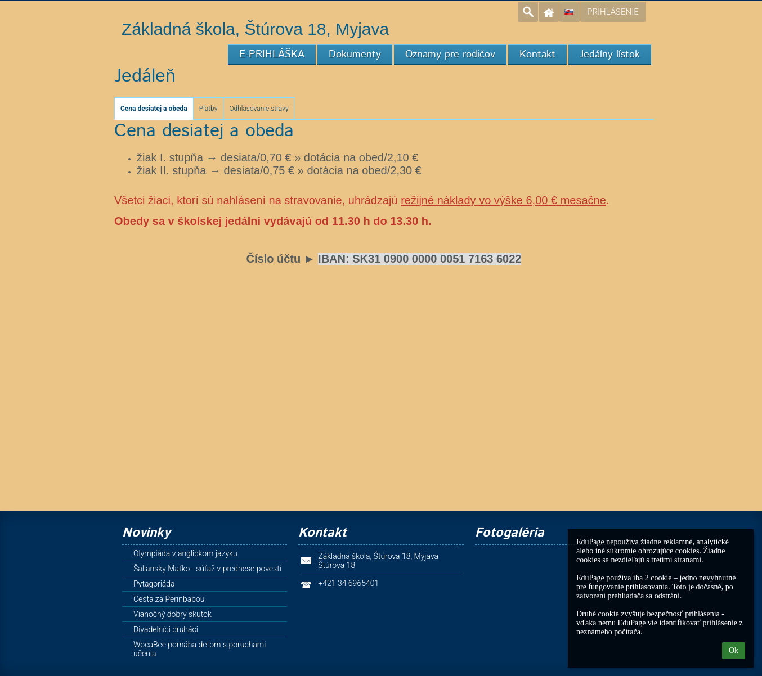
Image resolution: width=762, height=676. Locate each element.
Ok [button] (733, 650)
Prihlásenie (612, 12)
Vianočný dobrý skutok (172, 614)
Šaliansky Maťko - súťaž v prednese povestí (207, 568)
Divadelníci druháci (165, 629)
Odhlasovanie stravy (258, 108)
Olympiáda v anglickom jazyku (185, 553)
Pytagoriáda (154, 583)
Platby (208, 108)
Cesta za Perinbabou (168, 598)
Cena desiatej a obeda (153, 108)
